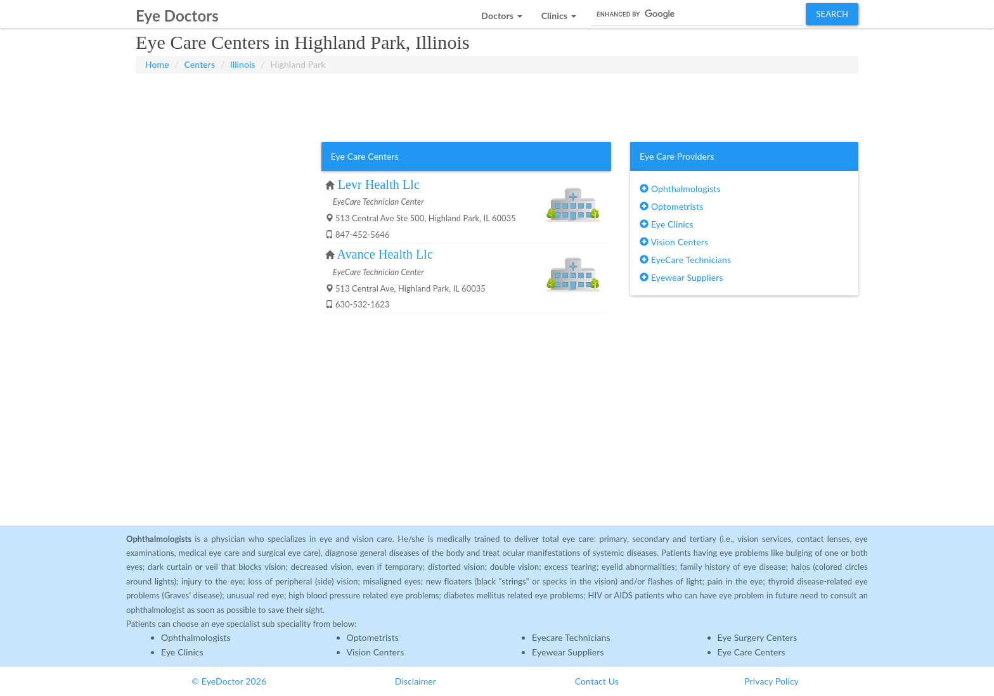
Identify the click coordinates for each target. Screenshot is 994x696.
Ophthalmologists (680, 188)
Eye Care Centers (751, 652)
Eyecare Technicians (571, 637)
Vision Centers (674, 241)
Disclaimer (415, 681)
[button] (501, 12)
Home (157, 64)
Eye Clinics (667, 224)
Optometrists (671, 206)
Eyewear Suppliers (681, 277)
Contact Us (597, 681)
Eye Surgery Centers (757, 637)
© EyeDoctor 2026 (228, 681)
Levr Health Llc (379, 184)
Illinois (242, 64)
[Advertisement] (497, 105)
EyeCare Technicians (685, 259)
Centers (200, 64)
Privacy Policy (771, 681)
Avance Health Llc (385, 254)
